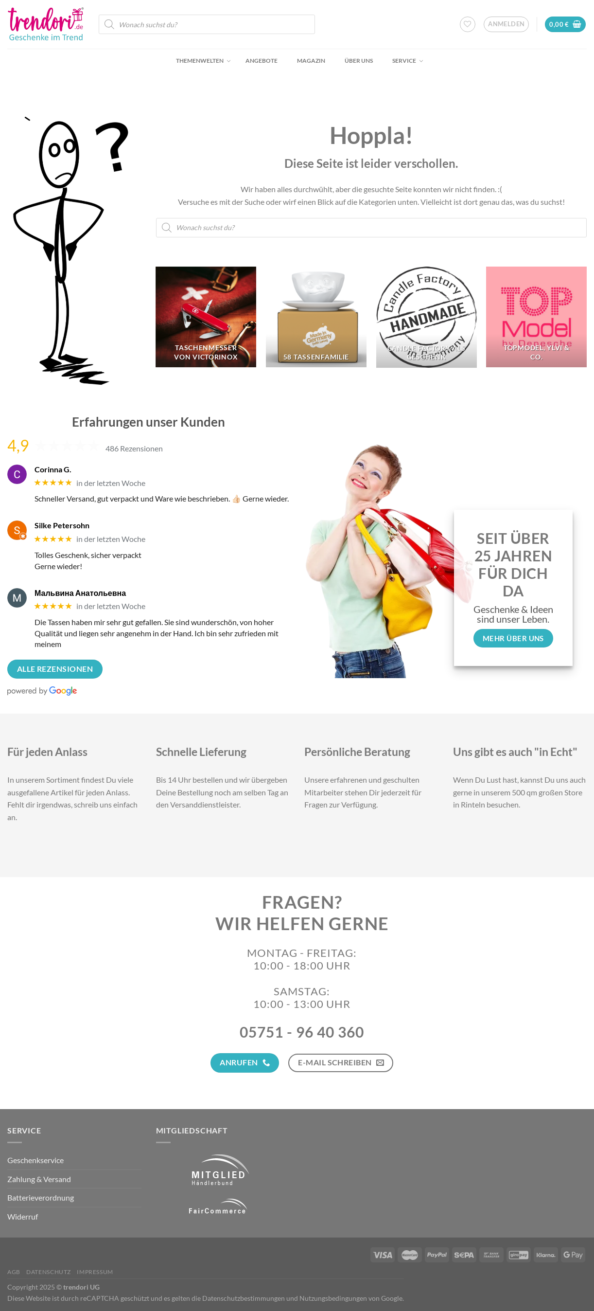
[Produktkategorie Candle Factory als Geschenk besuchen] (426, 317)
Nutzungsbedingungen (333, 1298)
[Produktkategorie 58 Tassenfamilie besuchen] (316, 317)
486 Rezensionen (134, 448)
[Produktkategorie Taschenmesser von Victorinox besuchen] (206, 317)
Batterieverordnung (40, 1197)
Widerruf (22, 1216)
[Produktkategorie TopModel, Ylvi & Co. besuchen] (536, 317)
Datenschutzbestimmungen (243, 1298)
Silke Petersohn (62, 525)
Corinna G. (53, 469)
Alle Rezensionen (55, 668)
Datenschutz (48, 1271)
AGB (13, 1271)
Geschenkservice (35, 1160)
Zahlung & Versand (39, 1179)
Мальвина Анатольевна (80, 592)
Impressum (95, 1271)
